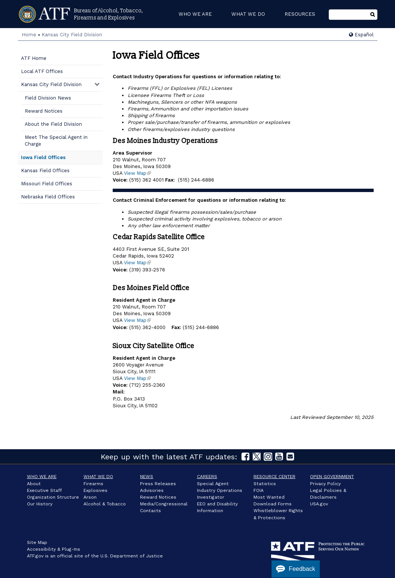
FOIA (258, 490)
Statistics (264, 483)
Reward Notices (44, 111)
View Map (137, 173)
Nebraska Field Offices (48, 197)
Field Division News (48, 98)
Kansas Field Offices (45, 170)
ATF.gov (35, 556)
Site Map (37, 542)
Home (29, 34)
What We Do (98, 476)
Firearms (93, 483)
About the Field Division (53, 124)
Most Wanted (269, 497)
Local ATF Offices (42, 71)
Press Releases (158, 483)
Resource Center (274, 476)
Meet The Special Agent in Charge (56, 140)
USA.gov (319, 503)
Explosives (95, 490)
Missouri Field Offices (46, 183)
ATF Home (33, 58)
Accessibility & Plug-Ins (53, 549)
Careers (207, 476)
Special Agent (213, 483)
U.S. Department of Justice (131, 556)
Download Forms (272, 503)
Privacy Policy (325, 483)
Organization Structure (53, 497)
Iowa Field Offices (43, 157)
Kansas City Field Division (72, 34)
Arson (90, 497)
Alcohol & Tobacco (104, 503)
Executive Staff (44, 490)
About (34, 483)
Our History (39, 503)
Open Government (332, 476)
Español (361, 34)
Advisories (152, 490)
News (146, 476)
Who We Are (42, 476)
